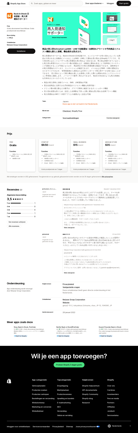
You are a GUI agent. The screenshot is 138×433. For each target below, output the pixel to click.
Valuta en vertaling (64, 415)
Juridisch (111, 411)
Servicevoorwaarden (41, 426)
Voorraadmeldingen (71, 118)
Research (86, 403)
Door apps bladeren (94, 3)
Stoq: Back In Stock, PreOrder (25, 327)
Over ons (111, 386)
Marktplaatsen (63, 390)
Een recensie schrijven (17, 222)
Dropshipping (62, 386)
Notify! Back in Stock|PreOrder (67, 327)
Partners (110, 403)
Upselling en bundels (65, 398)
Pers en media (113, 398)
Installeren (21, 51)
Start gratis (123, 3)
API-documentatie (89, 390)
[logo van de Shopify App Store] (16, 3)
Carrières (111, 390)
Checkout (67, 111)
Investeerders (113, 394)
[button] (26, 331)
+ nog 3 (111, 40)
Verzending (62, 411)
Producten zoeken (39, 390)
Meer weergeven (69, 227)
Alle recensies (14, 226)
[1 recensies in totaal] (34, 203)
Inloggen (110, 3)
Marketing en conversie (41, 407)
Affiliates (111, 407)
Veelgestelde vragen (71, 287)
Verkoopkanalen (38, 386)
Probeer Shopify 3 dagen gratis (69, 365)
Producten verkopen (40, 394)
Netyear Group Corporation (17, 45)
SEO (59, 407)
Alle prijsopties (107, 177)
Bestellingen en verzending (43, 398)
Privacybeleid (68, 284)
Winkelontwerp (38, 403)
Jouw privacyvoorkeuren (86, 426)
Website (66, 303)
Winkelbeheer (38, 411)
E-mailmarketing (64, 403)
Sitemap (69, 426)
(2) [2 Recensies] (12, 38)
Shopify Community (90, 394)
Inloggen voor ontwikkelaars (18, 426)
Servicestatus (112, 415)
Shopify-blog (87, 398)
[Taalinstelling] (121, 426)
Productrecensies (64, 394)
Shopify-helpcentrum (91, 386)
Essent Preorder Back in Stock (110, 327)
